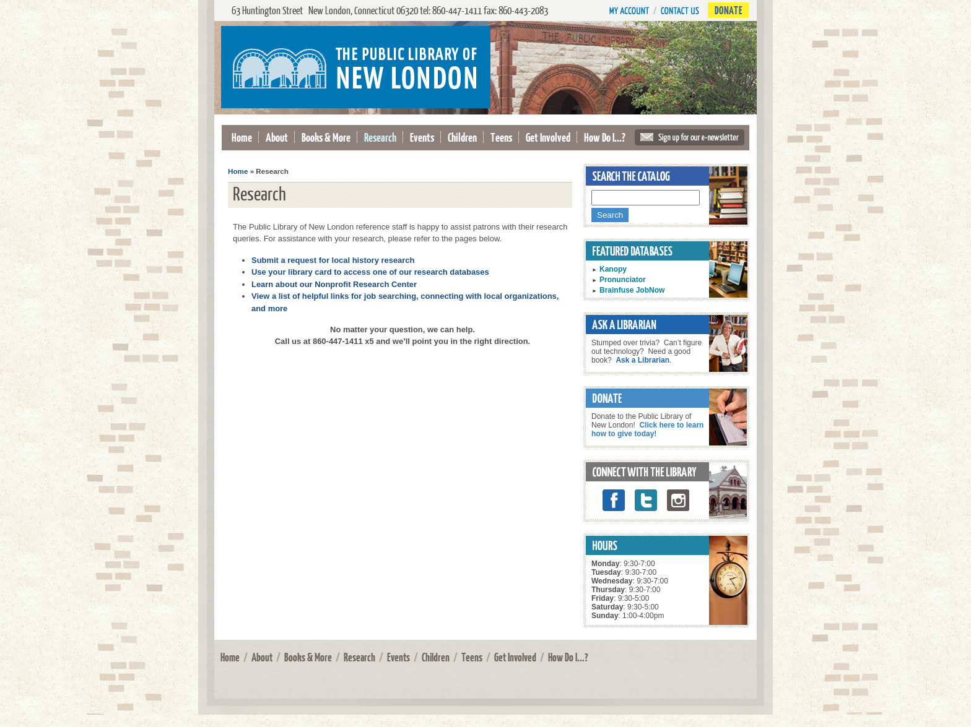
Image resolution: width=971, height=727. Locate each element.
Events (422, 137)
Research (380, 137)
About (277, 137)
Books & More (326, 137)
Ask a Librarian (642, 360)
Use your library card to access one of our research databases (370, 272)
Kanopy (613, 269)
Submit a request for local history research (332, 260)
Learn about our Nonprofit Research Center (334, 284)
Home (242, 137)
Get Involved (548, 137)
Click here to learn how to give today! (647, 429)
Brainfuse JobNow (631, 290)
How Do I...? (604, 137)
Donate (728, 10)
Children (462, 137)
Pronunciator (622, 279)
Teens (501, 137)
